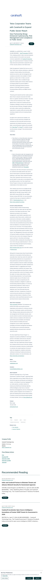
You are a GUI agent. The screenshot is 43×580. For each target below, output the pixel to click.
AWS (13, 162)
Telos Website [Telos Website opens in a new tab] (15, 427)
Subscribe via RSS (6, 458)
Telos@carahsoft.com (18, 200)
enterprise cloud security (14, 422)
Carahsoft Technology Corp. (16, 44)
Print (3, 455)
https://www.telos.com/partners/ (17, 355)
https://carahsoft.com (6, 447)
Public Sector (23, 422)
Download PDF (5, 457)
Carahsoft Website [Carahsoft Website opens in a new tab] (16, 429)
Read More (5, 497)
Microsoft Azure (19, 162)
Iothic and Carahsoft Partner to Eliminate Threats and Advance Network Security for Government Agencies (19, 484)
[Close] (41, 574)
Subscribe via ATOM (6, 460)
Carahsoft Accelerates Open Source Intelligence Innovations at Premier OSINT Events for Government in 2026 (19, 512)
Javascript (4, 462)
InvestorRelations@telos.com (16, 369)
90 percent (26, 167)
